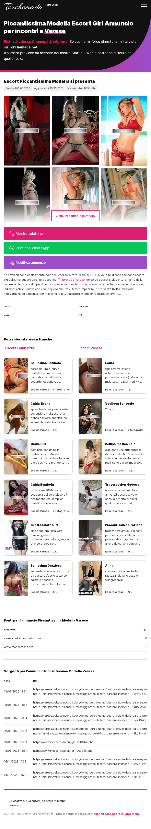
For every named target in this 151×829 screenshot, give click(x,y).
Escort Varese (90, 348)
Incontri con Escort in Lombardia (116, 813)
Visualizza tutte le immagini (76, 216)
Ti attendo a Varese (71, 279)
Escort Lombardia (20, 348)
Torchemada (23, 6)
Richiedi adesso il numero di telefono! (36, 41)
